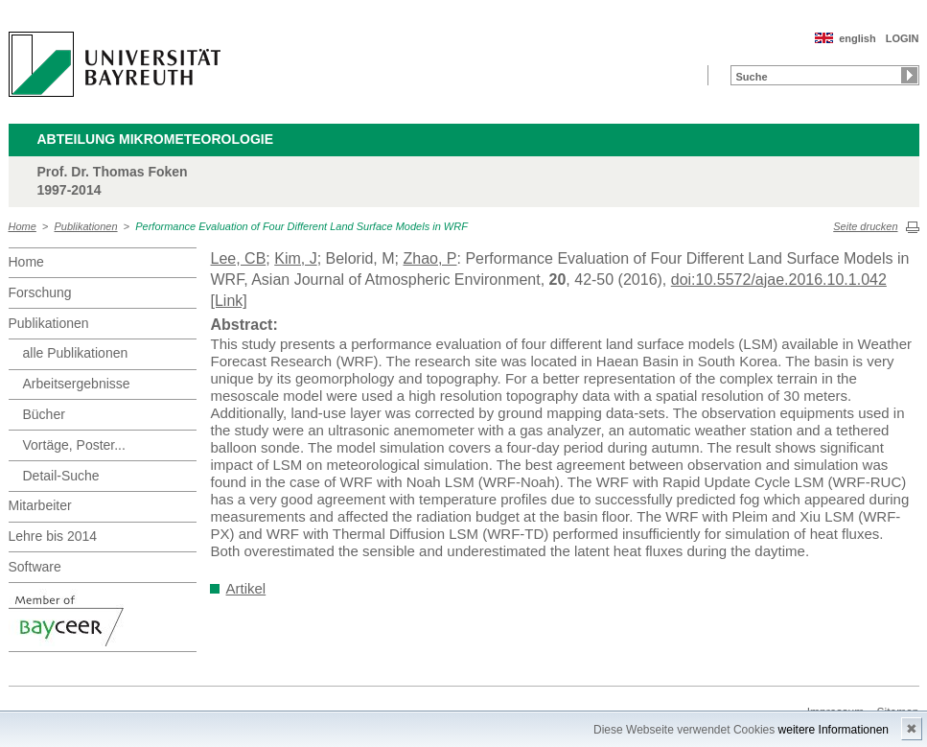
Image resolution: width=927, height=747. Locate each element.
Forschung (40, 292)
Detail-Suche (61, 475)
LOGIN (902, 38)
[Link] (229, 300)
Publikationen (86, 226)
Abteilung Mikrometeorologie (155, 139)
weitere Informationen (833, 729)
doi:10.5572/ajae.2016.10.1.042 (779, 279)
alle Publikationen (75, 353)
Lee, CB (239, 258)
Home (22, 226)
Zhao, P (429, 258)
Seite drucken (865, 226)
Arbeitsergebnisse (76, 383)
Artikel (246, 588)
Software (35, 566)
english (857, 38)
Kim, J (295, 258)
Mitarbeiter (40, 505)
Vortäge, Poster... (74, 445)
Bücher (44, 414)
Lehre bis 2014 (53, 536)
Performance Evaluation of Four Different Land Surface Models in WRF (301, 226)
